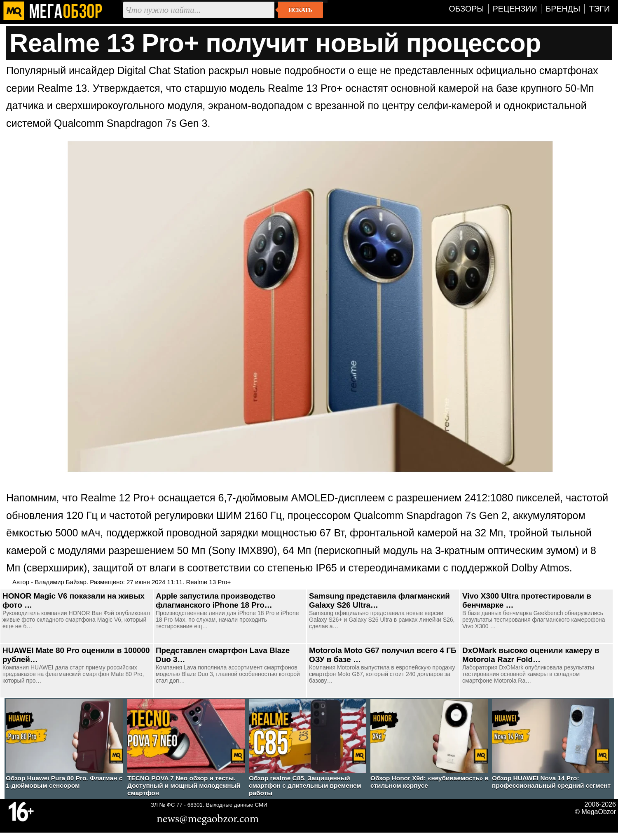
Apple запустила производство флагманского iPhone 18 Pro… (216, 600)
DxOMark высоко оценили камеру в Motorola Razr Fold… (530, 655)
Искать (300, 10)
